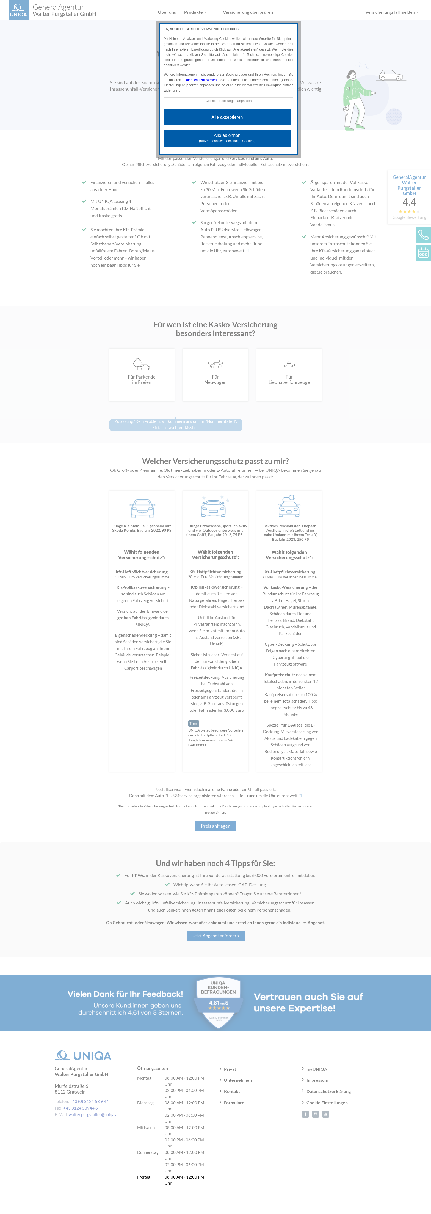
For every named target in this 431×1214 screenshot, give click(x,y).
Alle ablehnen (227, 138)
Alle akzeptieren (227, 117)
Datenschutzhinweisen (200, 80)
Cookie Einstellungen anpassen (228, 101)
